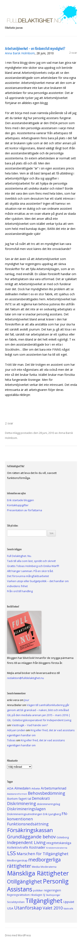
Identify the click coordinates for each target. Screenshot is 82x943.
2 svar (73, 53)
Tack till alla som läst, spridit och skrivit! (31, 561)
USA (10, 908)
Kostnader (37, 847)
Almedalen (22, 788)
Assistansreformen (17, 793)
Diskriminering (21, 803)
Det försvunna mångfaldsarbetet (28, 576)
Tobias (11, 740)
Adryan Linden (16, 730)
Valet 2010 (53, 908)
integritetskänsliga (58, 843)
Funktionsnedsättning (27, 824)
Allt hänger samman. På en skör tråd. (30, 571)
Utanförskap (28, 907)
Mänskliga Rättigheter (38, 873)
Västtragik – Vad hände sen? (30, 725)
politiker (38, 890)
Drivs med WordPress (18, 935)
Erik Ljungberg (52, 814)
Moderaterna (48, 867)
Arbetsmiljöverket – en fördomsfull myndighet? (35, 49)
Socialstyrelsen (16, 902)
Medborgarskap (17, 860)
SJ (44, 895)
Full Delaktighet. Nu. (19, 556)
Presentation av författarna (24, 510)
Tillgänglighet (43, 900)
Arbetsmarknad (53, 788)
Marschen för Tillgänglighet (42, 853)
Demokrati (41, 798)
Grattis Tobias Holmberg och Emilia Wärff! (33, 566)
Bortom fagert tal (19, 799)
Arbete (35, 788)
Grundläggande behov (31, 836)
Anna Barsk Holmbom (20, 53)
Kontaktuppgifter (18, 505)
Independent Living (26, 842)
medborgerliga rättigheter (34, 862)
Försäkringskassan (30, 830)
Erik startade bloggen (20, 500)
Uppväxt (68, 902)
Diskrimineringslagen (26, 808)
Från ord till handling (20, 591)
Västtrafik (68, 908)
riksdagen (36, 895)
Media (36, 867)
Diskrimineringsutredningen (24, 814)
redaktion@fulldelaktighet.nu (25, 678)
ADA (10, 788)
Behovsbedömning (46, 793)
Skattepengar (53, 895)
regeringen (52, 890)
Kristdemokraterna (56, 847)
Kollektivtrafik (17, 847)
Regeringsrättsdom (18, 895)
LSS (11, 853)
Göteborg (63, 837)
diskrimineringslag (48, 804)
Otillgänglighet (24, 881)
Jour (26, 700)
